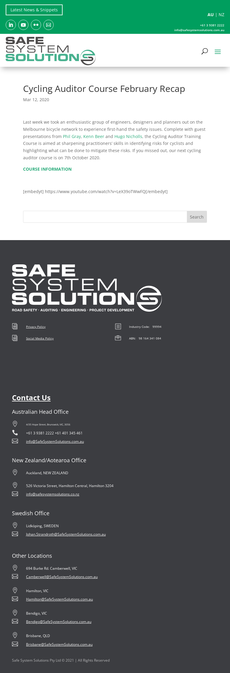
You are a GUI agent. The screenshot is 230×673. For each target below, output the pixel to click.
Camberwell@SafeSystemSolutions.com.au (62, 576)
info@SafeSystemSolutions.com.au (55, 441)
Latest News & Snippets (34, 10)
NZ (221, 14)
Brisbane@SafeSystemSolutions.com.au (59, 644)
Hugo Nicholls (128, 136)
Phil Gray (72, 136)
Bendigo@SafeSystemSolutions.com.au (58, 621)
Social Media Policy (40, 338)
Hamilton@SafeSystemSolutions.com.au (59, 599)
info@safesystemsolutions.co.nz (52, 494)
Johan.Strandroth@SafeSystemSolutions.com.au (66, 534)
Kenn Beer (93, 136)
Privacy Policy (36, 327)
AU (211, 14)
